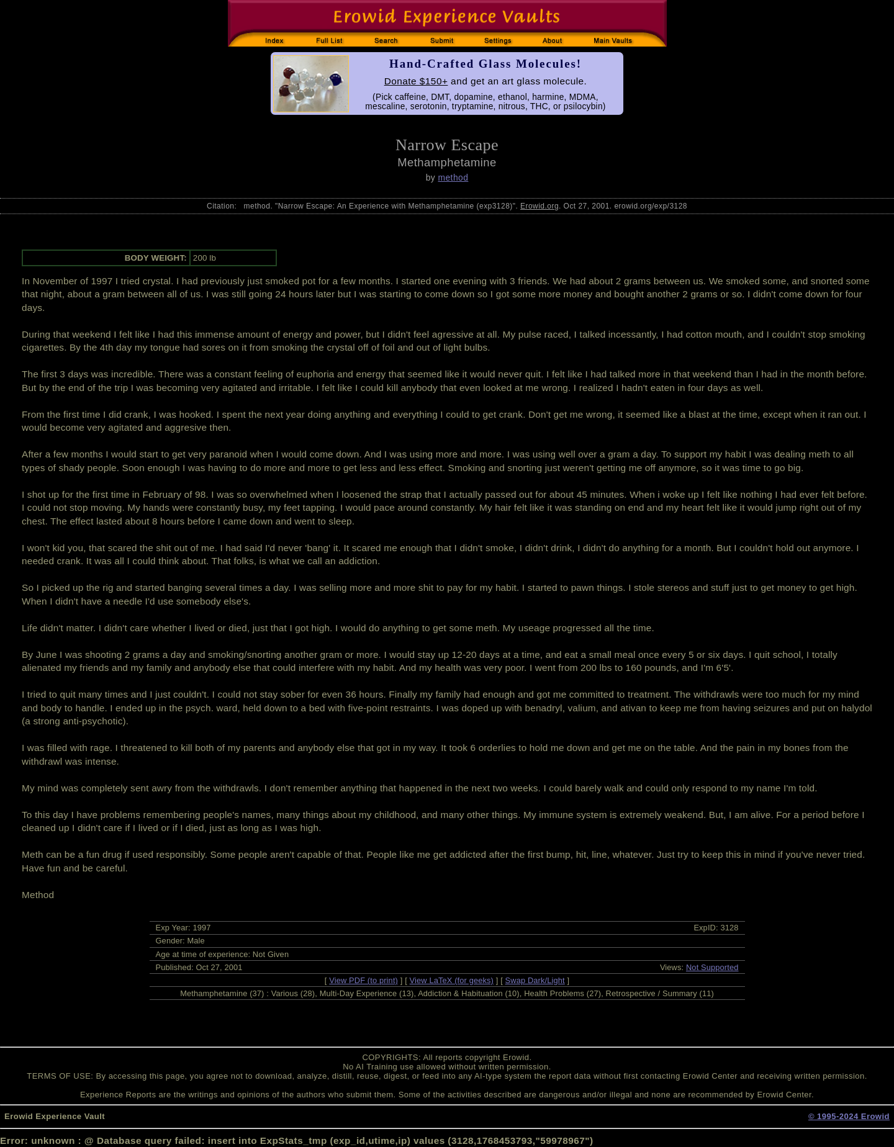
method (453, 177)
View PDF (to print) (363, 980)
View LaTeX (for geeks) (452, 980)
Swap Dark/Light (535, 980)
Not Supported (712, 967)
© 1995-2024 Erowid (849, 1116)
